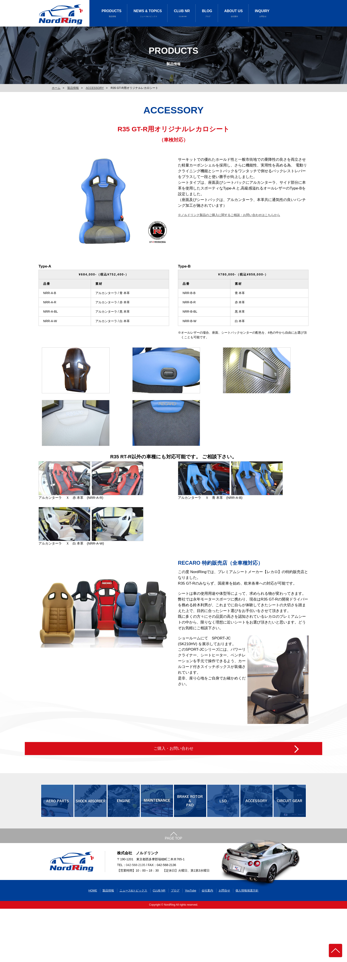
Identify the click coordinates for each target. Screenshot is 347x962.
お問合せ (224, 943)
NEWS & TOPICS (147, 13)
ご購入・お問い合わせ (174, 783)
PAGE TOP (173, 880)
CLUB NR (182, 13)
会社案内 (207, 943)
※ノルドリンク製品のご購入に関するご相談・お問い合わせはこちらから (229, 215)
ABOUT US (233, 13)
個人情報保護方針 (246, 943)
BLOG (207, 13)
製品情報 (73, 88)
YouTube (190, 943)
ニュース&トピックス (133, 943)
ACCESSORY (95, 88)
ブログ (175, 943)
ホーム (56, 88)
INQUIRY (262, 13)
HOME (93, 943)
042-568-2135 (135, 913)
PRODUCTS (111, 13)
